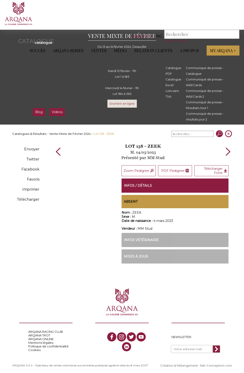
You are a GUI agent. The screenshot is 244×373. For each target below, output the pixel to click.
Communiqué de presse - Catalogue (205, 70)
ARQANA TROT (39, 335)
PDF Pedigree (175, 170)
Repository (142, 36)
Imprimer (30, 189)
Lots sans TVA (172, 93)
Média (120, 50)
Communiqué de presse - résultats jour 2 (205, 116)
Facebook (30, 169)
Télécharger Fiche (215, 170)
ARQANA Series (68, 50)
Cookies (34, 350)
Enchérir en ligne (122, 103)
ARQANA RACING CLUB (45, 331)
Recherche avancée (176, 41)
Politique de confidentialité (48, 346)
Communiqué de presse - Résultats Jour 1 (205, 105)
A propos (189, 50)
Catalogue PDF (173, 70)
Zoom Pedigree (139, 170)
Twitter (32, 159)
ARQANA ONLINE (41, 339)
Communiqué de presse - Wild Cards (205, 82)
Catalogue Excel (173, 82)
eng (158, 36)
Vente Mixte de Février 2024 (70, 134)
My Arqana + (223, 50)
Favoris (33, 179)
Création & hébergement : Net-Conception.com (196, 365)
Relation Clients (153, 50)
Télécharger (28, 199)
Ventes (98, 50)
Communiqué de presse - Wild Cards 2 (205, 93)
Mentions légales (40, 342)
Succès (37, 50)
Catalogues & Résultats (29, 134)
